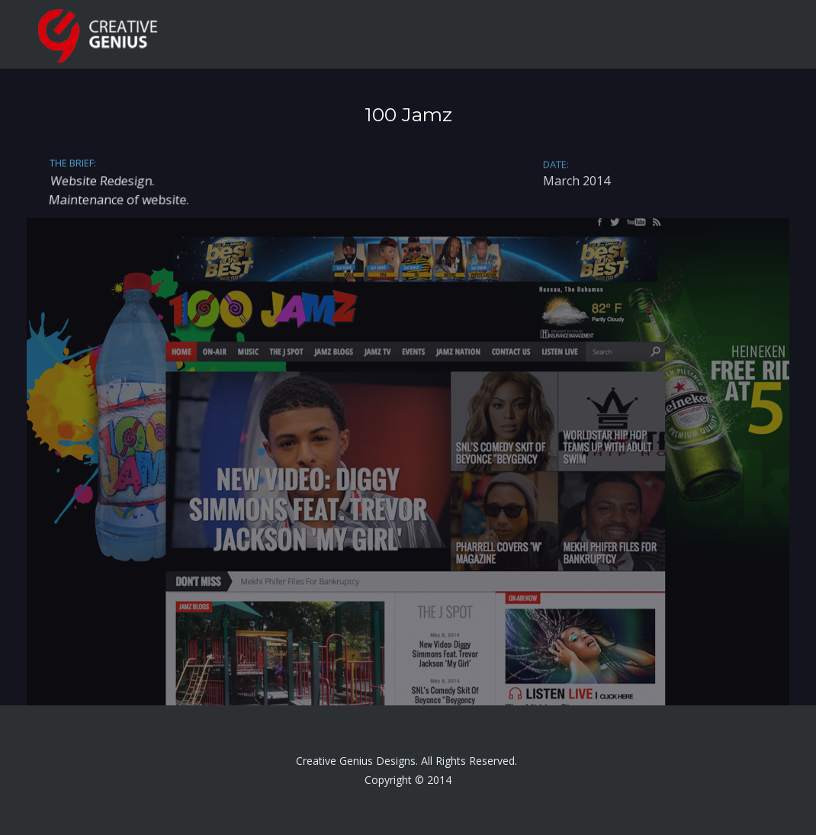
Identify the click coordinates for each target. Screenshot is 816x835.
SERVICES (551, 34)
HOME (386, 34)
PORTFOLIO (639, 34)
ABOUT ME (465, 34)
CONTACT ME (737, 34)
